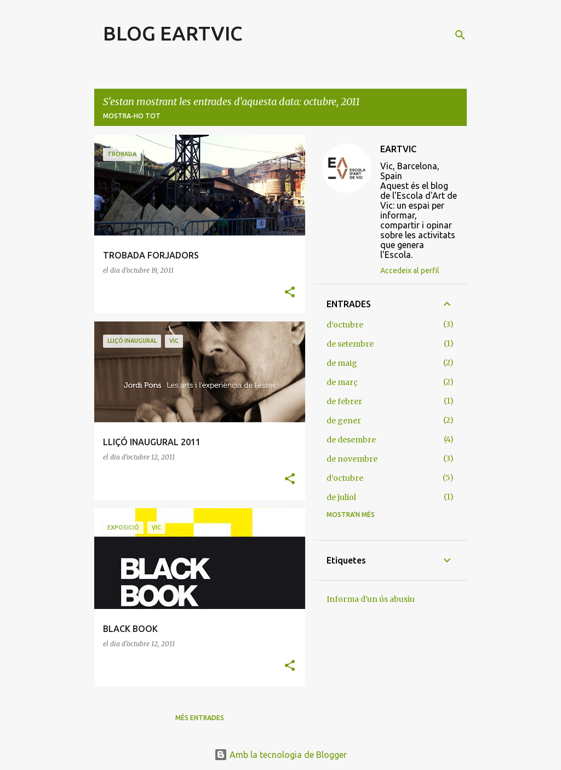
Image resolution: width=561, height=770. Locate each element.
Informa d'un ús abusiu (371, 599)
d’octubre (345, 325)
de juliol (341, 497)
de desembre (351, 440)
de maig (342, 363)
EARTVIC (398, 149)
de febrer (344, 401)
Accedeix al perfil (409, 270)
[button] (289, 292)
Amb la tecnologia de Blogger (280, 755)
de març (342, 382)
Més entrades (199, 717)
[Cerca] (460, 35)
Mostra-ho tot (132, 115)
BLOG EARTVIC (173, 33)
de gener (344, 421)
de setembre (350, 344)
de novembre (352, 459)
